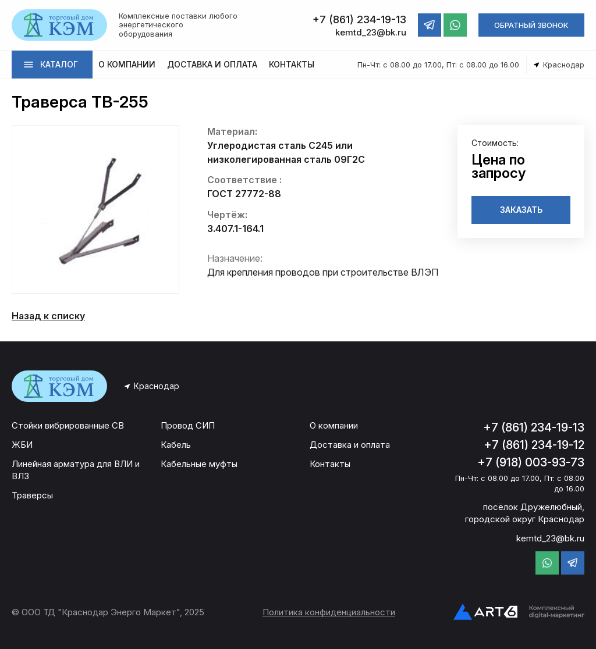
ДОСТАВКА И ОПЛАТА (212, 64)
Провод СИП (188, 425)
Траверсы (32, 495)
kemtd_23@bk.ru (550, 538)
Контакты (330, 463)
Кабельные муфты (199, 463)
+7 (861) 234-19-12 (534, 445)
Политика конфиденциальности (328, 612)
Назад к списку (48, 316)
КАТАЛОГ (59, 64)
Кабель (176, 444)
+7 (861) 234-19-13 (533, 427)
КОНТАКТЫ (291, 64)
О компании (334, 425)
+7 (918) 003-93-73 (530, 462)
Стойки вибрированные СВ (68, 425)
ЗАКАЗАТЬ (521, 210)
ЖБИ (22, 444)
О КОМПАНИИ (126, 64)
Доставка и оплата (350, 444)
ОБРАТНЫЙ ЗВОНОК (531, 25)
